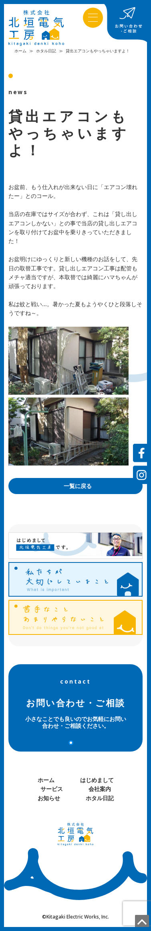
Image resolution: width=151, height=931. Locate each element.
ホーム (20, 51)
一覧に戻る (78, 486)
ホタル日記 (46, 51)
